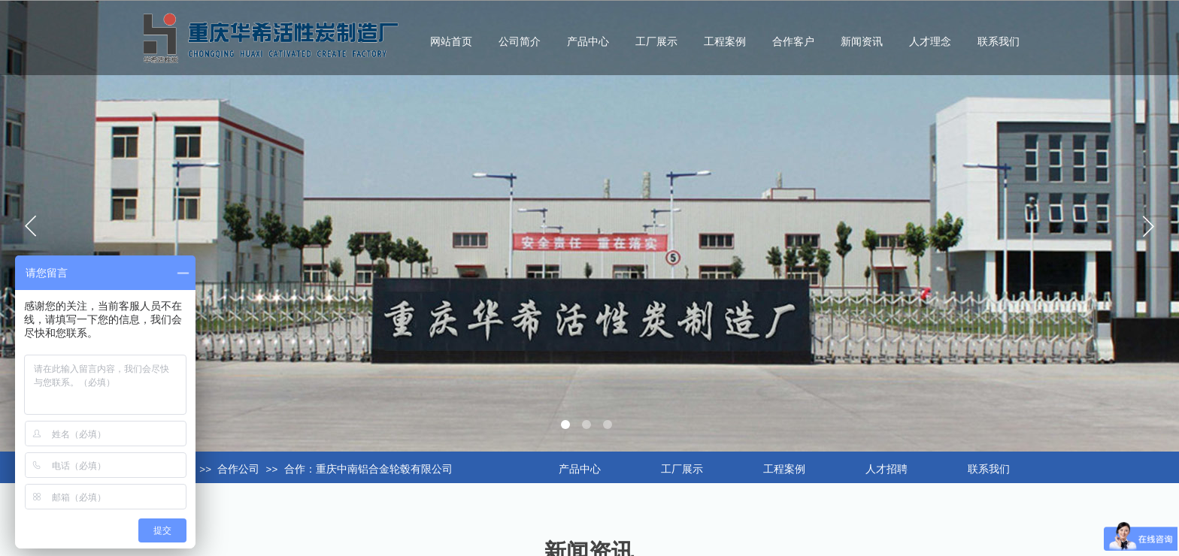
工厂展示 (656, 41)
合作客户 (793, 41)
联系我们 (998, 41)
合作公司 (238, 469)
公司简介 (520, 41)
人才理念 (930, 41)
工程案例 (725, 41)
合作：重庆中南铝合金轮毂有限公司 (368, 469)
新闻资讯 (862, 41)
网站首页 (451, 41)
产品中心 (588, 41)
